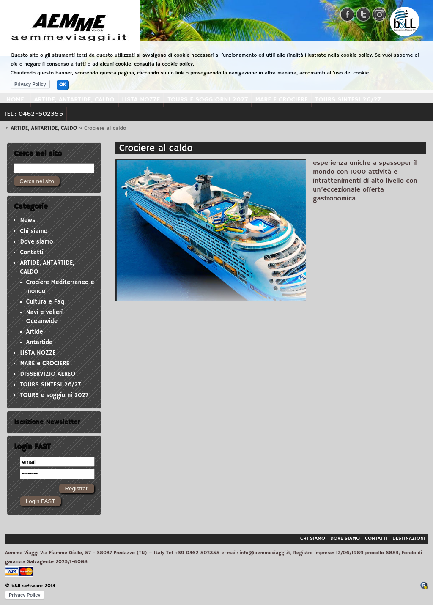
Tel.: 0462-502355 (33, 114)
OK (62, 85)
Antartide (39, 342)
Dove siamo (36, 242)
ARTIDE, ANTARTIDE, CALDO (44, 128)
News (27, 220)
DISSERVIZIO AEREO (47, 374)
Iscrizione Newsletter (47, 422)
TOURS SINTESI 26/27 (50, 385)
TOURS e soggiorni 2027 (54, 395)
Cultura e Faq (45, 302)
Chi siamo (33, 231)
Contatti (31, 252)
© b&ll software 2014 (30, 586)
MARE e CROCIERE (44, 363)
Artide (34, 332)
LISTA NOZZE (37, 353)
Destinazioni (408, 538)
